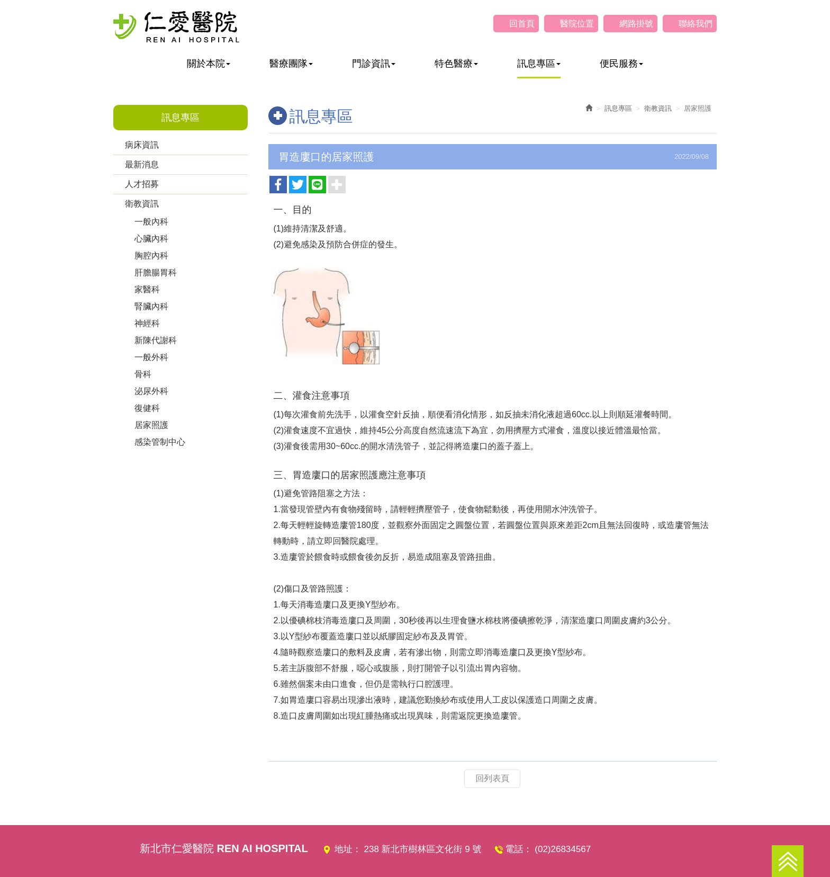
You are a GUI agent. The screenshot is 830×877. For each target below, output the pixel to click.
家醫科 (147, 289)
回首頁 (522, 23)
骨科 (142, 374)
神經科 (147, 323)
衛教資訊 (142, 203)
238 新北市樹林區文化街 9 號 (423, 849)
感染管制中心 (159, 441)
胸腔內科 (151, 255)
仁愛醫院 (176, 26)
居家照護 (151, 424)
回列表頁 (492, 778)
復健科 (147, 408)
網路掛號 (636, 23)
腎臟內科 (151, 306)
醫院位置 (577, 23)
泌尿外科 (151, 391)
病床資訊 (142, 144)
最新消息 (142, 164)
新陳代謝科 (155, 340)
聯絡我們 (695, 23)
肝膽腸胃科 (155, 272)
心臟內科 (151, 238)
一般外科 (151, 357)
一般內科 (151, 221)
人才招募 (142, 184)
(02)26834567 (563, 849)
